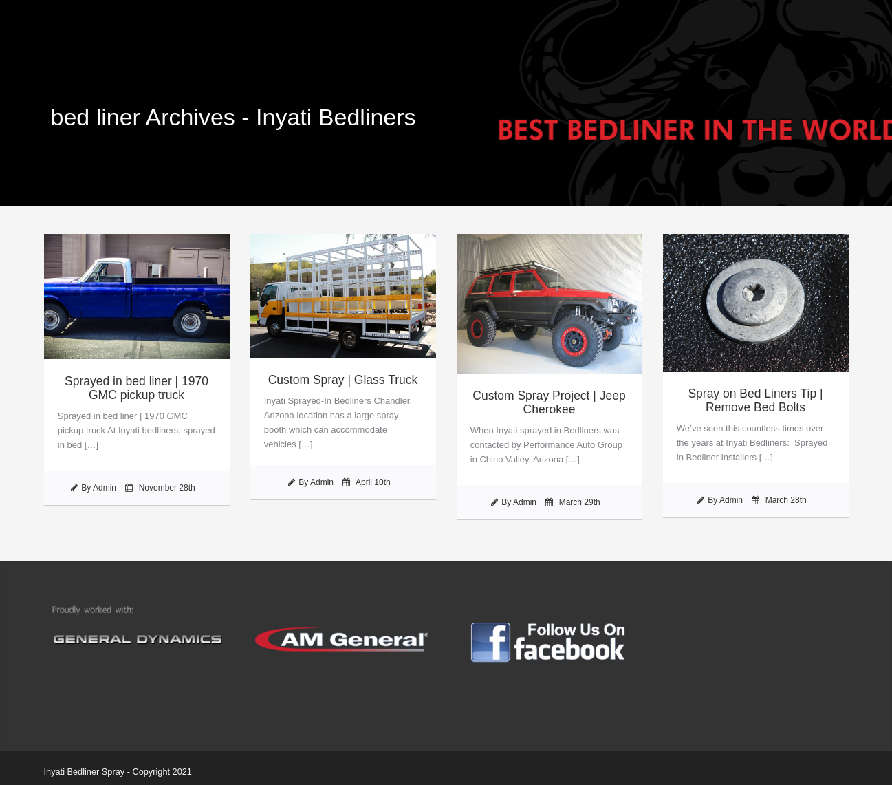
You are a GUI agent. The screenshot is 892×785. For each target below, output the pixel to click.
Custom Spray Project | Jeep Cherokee (548, 402)
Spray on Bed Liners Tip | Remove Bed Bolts (755, 400)
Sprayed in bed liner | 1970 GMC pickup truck (136, 388)
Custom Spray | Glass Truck (343, 380)
